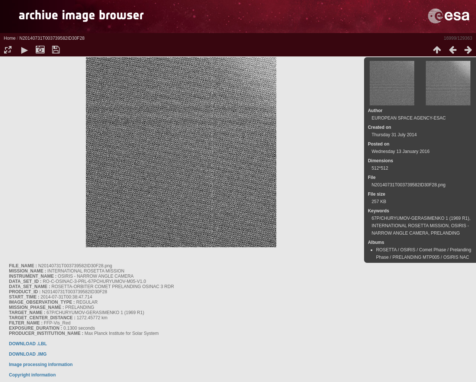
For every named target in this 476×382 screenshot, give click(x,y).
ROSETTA (386, 249)
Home (10, 38)
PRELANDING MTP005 (416, 257)
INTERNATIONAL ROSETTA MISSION (410, 225)
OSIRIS (407, 249)
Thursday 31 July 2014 (394, 134)
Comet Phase (432, 249)
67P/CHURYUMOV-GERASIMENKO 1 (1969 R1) (420, 218)
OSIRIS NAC (456, 257)
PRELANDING (445, 233)
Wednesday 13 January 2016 (401, 151)
